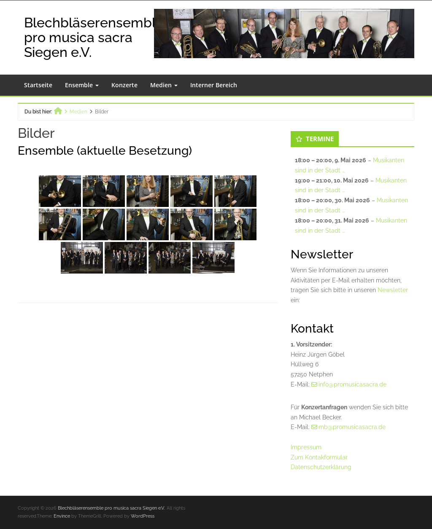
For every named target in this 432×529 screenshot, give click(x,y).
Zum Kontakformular (319, 457)
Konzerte (124, 85)
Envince (62, 516)
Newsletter (393, 290)
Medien (164, 85)
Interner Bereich (213, 85)
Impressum (306, 447)
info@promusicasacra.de (352, 384)
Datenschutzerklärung (321, 467)
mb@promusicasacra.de (352, 427)
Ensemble (82, 85)
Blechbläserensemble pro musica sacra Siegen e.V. (94, 37)
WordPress (142, 516)
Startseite (38, 85)
